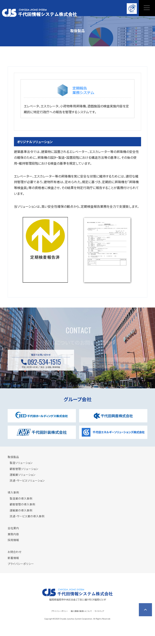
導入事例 (13, 492)
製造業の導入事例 (21, 498)
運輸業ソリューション (22, 475)
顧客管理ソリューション (24, 469)
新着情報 (13, 558)
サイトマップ (99, 611)
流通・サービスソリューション (27, 480)
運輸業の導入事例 (21, 510)
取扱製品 (13, 457)
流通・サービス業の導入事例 (27, 516)
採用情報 (13, 540)
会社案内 (13, 528)
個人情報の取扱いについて (81, 611)
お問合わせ (14, 552)
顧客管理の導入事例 (22, 504)
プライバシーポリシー (21, 564)
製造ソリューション (21, 463)
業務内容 (13, 534)
